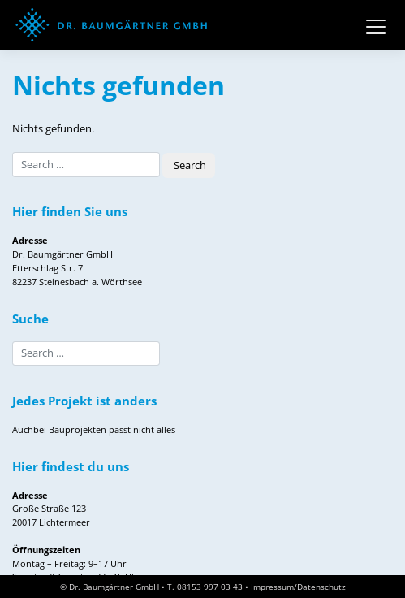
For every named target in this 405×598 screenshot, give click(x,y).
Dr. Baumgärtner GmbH (114, 586)
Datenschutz (321, 586)
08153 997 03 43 (210, 586)
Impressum (272, 586)
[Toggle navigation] (376, 25)
